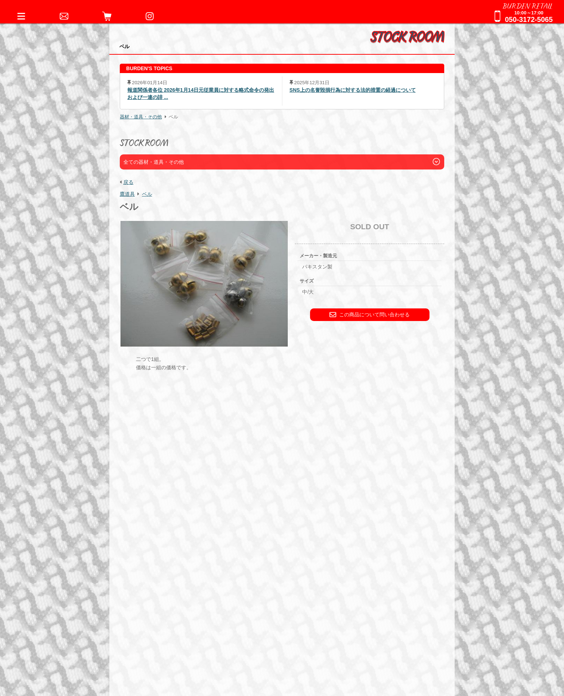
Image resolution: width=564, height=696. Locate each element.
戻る (128, 182)
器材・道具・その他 (141, 116)
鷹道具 (127, 194)
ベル (147, 194)
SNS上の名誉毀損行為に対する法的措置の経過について (353, 90)
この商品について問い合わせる (369, 314)
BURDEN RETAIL (527, 5)
